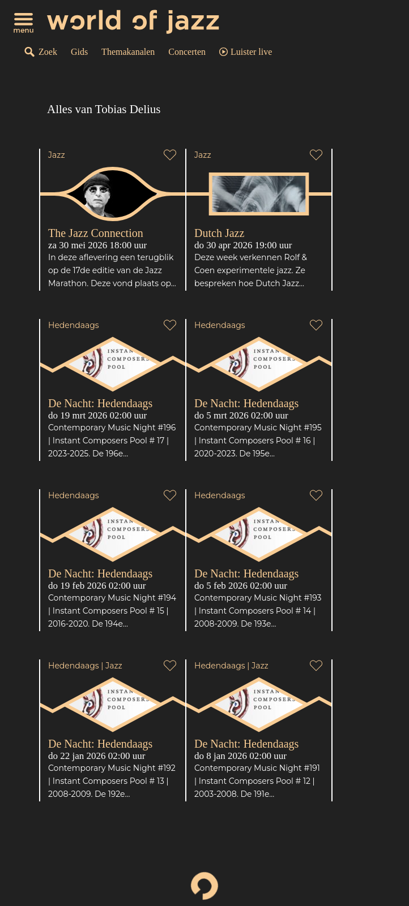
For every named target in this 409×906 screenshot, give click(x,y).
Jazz (56, 155)
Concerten (187, 52)
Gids (79, 52)
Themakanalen (128, 52)
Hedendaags (73, 325)
